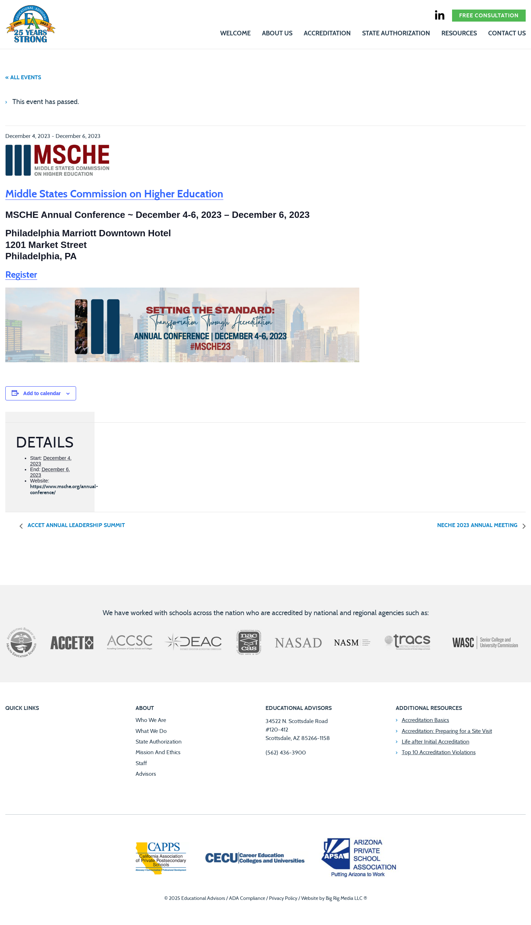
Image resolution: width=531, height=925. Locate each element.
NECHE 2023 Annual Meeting (478, 525)
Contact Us (507, 33)
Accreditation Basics (425, 720)
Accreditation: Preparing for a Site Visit (447, 731)
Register (21, 274)
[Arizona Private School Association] (359, 859)
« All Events (23, 77)
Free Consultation (489, 15)
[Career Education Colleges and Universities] (254, 859)
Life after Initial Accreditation (435, 742)
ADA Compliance (247, 898)
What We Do (151, 731)
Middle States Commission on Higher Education (114, 194)
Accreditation (327, 33)
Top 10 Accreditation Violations (439, 752)
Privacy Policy (283, 898)
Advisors (146, 774)
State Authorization (396, 33)
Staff (141, 763)
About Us (277, 33)
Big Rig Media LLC (344, 898)
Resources (459, 33)
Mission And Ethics (158, 752)
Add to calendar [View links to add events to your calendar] (42, 393)
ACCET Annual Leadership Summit (75, 525)
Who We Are (151, 720)
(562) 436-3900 (286, 753)
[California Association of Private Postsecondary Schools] (161, 859)
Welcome (235, 33)
